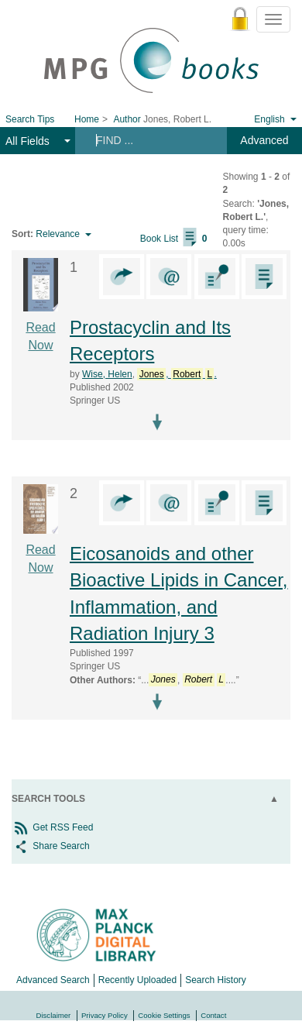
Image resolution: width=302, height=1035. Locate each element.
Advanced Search (53, 980)
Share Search (51, 846)
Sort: (22, 234)
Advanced (264, 140)
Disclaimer (53, 1015)
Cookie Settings (164, 1015)
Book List (174, 238)
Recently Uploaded (137, 980)
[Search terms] (150, 140)
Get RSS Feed (52, 827)
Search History (215, 980)
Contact (213, 1015)
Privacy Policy (104, 1015)
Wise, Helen (107, 374)
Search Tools (48, 798)
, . (176, 374)
